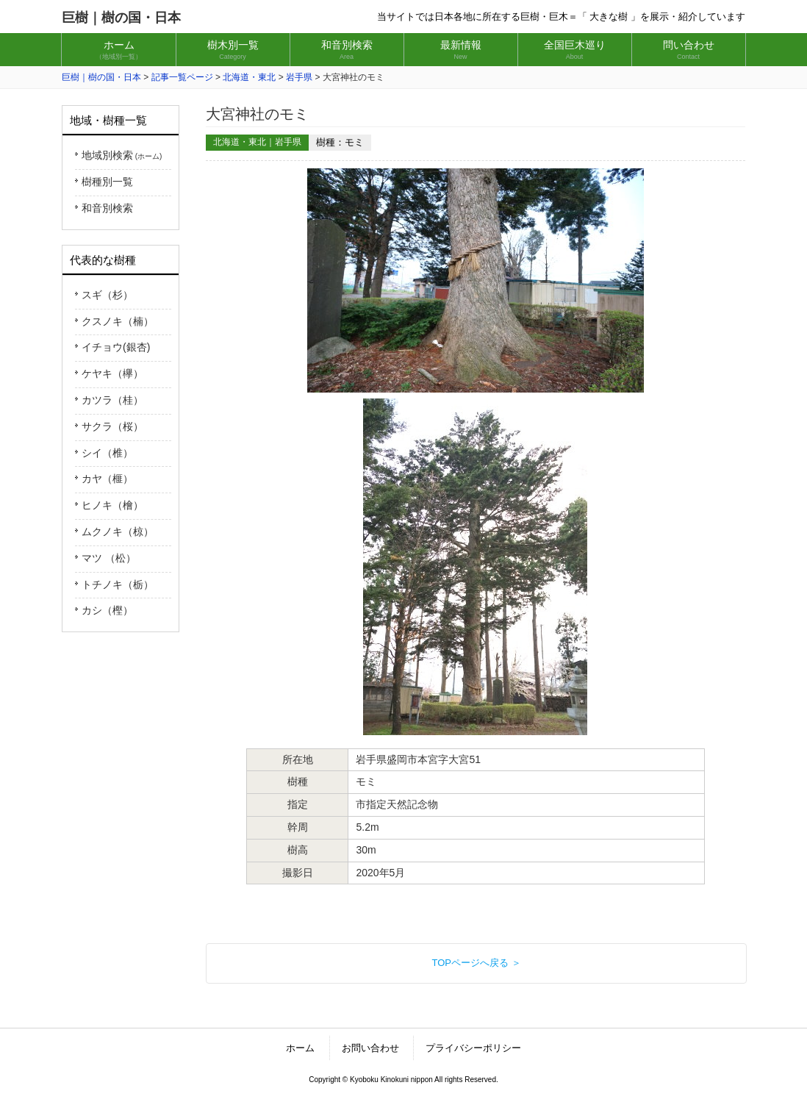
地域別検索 (122, 155)
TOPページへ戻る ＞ (475, 962)
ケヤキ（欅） (112, 373)
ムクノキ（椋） (118, 531)
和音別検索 (107, 208)
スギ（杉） (107, 295)
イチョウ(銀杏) (116, 347)
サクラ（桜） (112, 426)
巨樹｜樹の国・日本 (121, 17)
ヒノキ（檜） (112, 505)
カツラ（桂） (112, 400)
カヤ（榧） (107, 478)
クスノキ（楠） (118, 321)
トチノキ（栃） (118, 584)
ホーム (300, 1047)
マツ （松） (109, 558)
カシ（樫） (107, 610)
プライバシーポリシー (473, 1047)
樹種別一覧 (107, 181)
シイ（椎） (107, 453)
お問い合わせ (370, 1047)
